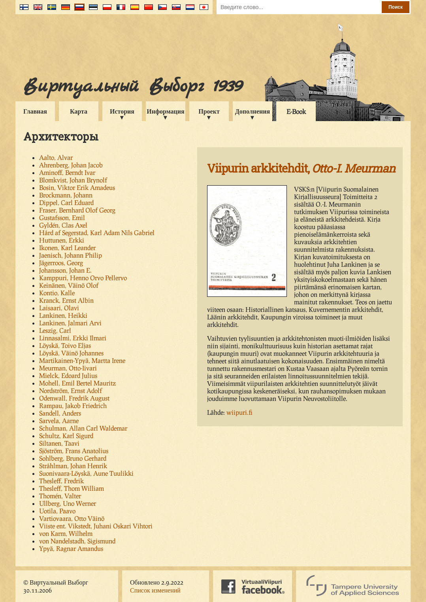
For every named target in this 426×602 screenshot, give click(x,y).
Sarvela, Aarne (59, 420)
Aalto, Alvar (56, 157)
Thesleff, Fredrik (61, 480)
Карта (78, 111)
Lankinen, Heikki (63, 315)
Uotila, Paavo (57, 511)
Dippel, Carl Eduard (66, 202)
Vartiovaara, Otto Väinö (71, 518)
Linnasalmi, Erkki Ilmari (72, 338)
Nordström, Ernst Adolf (70, 390)
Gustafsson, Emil (62, 217)
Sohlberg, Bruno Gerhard (72, 458)
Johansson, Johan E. (65, 270)
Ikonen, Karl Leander (67, 247)
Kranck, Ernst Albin (66, 300)
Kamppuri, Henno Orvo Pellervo (83, 277)
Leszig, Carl (55, 330)
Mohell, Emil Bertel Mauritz (77, 383)
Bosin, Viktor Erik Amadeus (77, 187)
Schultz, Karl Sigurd (66, 435)
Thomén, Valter (60, 495)
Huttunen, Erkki (61, 240)
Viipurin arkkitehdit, (301, 168)
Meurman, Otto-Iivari (68, 368)
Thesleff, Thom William (71, 488)
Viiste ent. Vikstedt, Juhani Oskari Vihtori (96, 526)
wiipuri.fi (239, 412)
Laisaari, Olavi (59, 307)
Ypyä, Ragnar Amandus (71, 548)
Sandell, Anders (60, 413)
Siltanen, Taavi (59, 443)
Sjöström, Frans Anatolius (73, 450)
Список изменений (155, 590)
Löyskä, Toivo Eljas (65, 345)
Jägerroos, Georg (61, 262)
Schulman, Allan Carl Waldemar (83, 428)
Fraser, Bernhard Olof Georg (77, 210)
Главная (35, 111)
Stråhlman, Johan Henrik (73, 465)
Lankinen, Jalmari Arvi (70, 323)
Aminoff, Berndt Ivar (67, 172)
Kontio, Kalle (57, 292)
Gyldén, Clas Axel (63, 225)
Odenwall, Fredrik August (74, 398)
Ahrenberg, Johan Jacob (71, 165)
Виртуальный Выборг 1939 (132, 86)
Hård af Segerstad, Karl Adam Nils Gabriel (97, 232)
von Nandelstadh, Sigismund (77, 541)
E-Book (296, 111)
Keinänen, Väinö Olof (68, 285)
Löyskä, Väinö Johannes (71, 353)
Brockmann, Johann (65, 195)
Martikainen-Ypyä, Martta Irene (82, 360)
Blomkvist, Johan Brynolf (73, 180)
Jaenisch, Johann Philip (70, 255)
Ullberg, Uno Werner (67, 503)
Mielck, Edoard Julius (68, 375)
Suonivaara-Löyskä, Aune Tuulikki (86, 473)
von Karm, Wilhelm (65, 533)
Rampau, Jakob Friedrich (73, 405)
